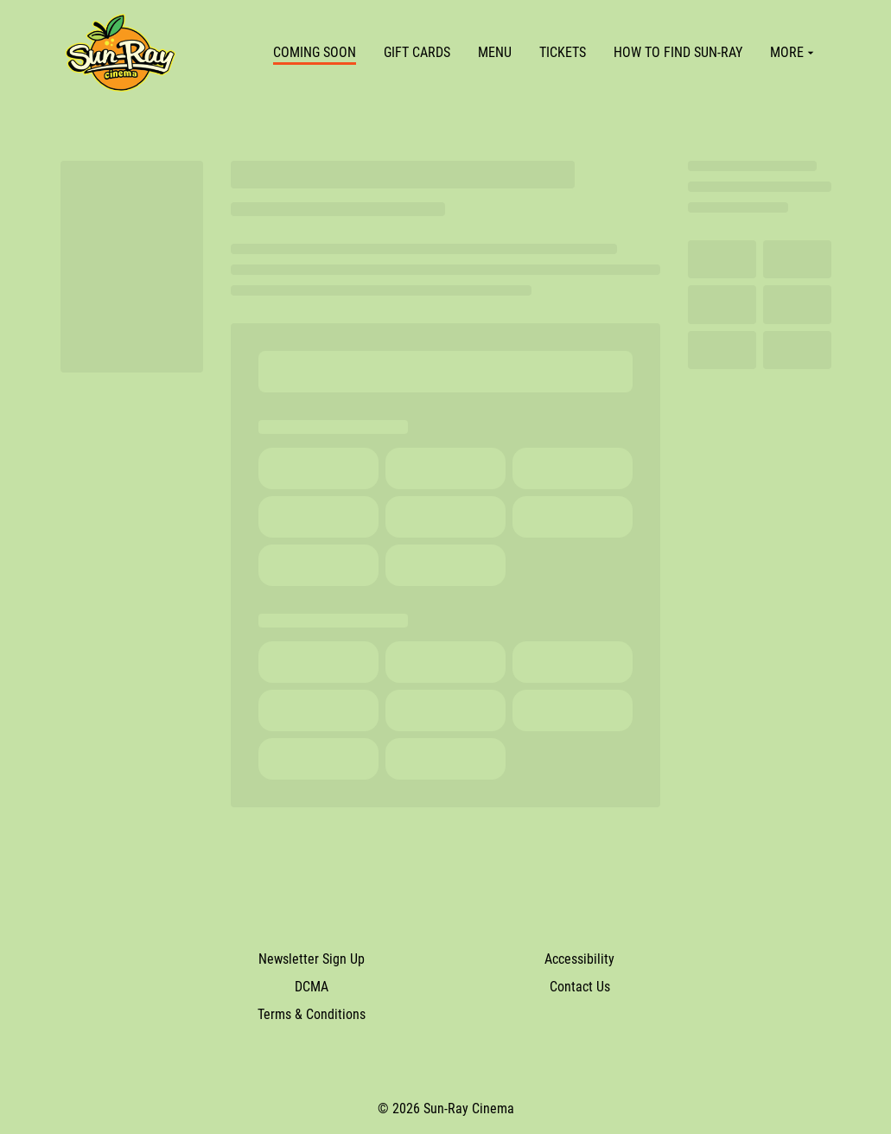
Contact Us (580, 986)
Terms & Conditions (312, 1014)
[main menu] (545, 53)
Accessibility (579, 959)
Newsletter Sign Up (311, 959)
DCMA (311, 986)
